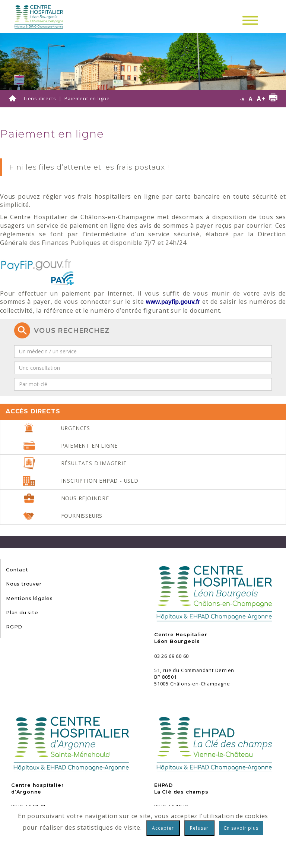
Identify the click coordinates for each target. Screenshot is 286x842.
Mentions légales (29, 598)
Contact (17, 570)
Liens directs (40, 98)
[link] (173, 302)
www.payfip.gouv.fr (173, 302)
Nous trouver (24, 584)
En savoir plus (241, 828)
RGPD (14, 627)
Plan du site (22, 612)
